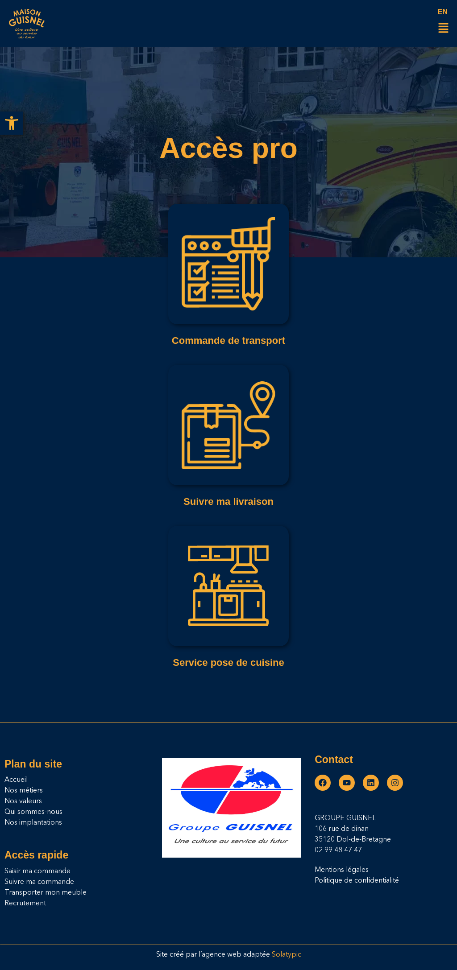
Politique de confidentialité (357, 880)
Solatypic (286, 954)
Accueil (16, 780)
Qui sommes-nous (33, 812)
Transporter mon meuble (45, 892)
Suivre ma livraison (228, 501)
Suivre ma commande (39, 882)
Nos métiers (23, 790)
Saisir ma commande (37, 871)
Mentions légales (342, 870)
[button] (11, 123)
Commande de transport (228, 340)
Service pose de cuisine (228, 662)
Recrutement (25, 903)
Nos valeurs (23, 801)
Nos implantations (33, 822)
